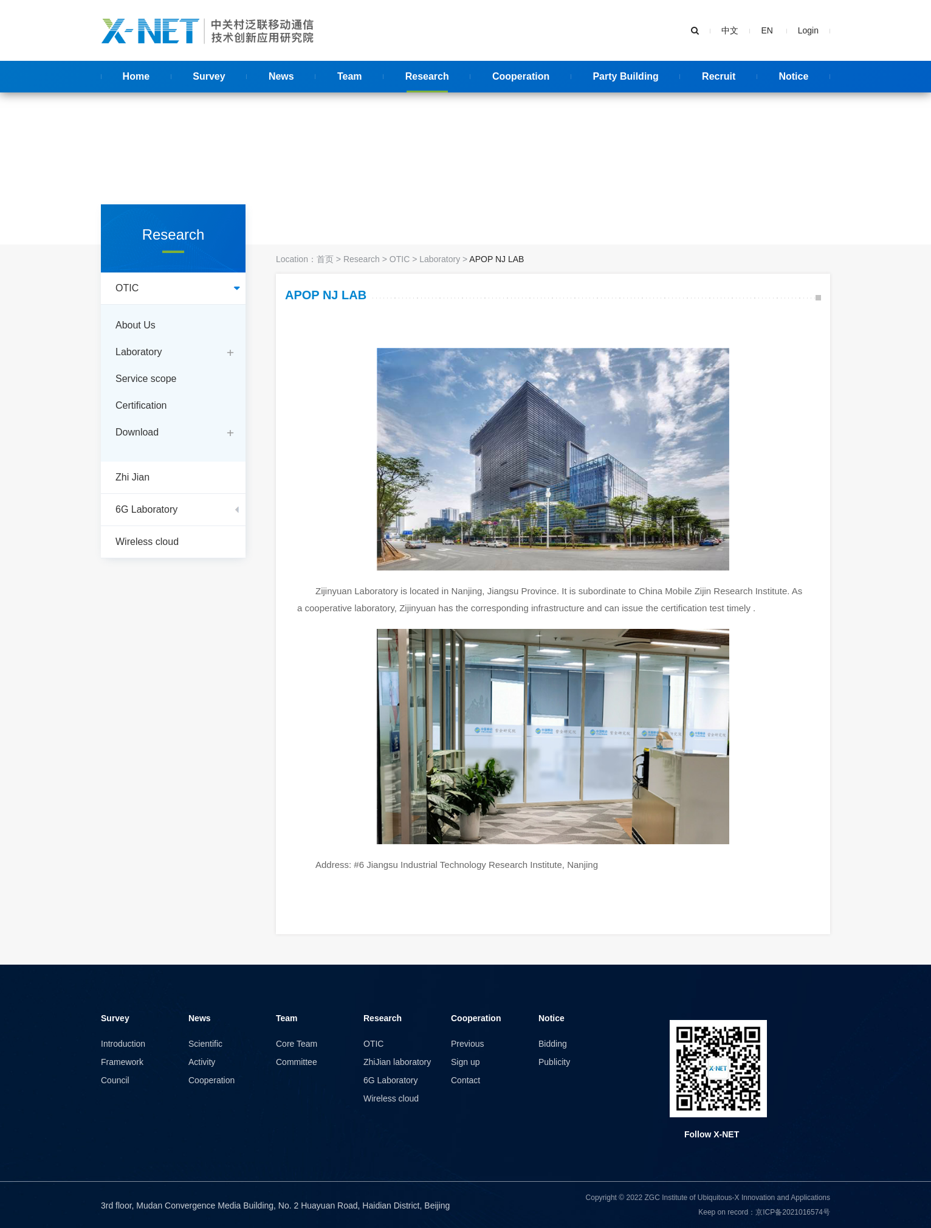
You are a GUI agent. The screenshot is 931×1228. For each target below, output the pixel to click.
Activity (201, 1062)
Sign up (465, 1062)
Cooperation (211, 1080)
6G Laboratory (390, 1080)
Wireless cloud (391, 1098)
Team (287, 1018)
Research (361, 259)
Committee (296, 1062)
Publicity (554, 1062)
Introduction (123, 1044)
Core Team (296, 1044)
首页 (325, 259)
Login (808, 30)
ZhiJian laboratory (397, 1062)
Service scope (146, 378)
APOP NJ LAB (496, 259)
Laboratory (138, 352)
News (199, 1018)
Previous (467, 1044)
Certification (141, 405)
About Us (135, 325)
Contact (465, 1080)
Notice (551, 1018)
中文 (729, 30)
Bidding (552, 1044)
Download (137, 432)
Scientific (205, 1044)
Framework (122, 1062)
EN (768, 30)
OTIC (400, 259)
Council (115, 1080)
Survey (115, 1018)
